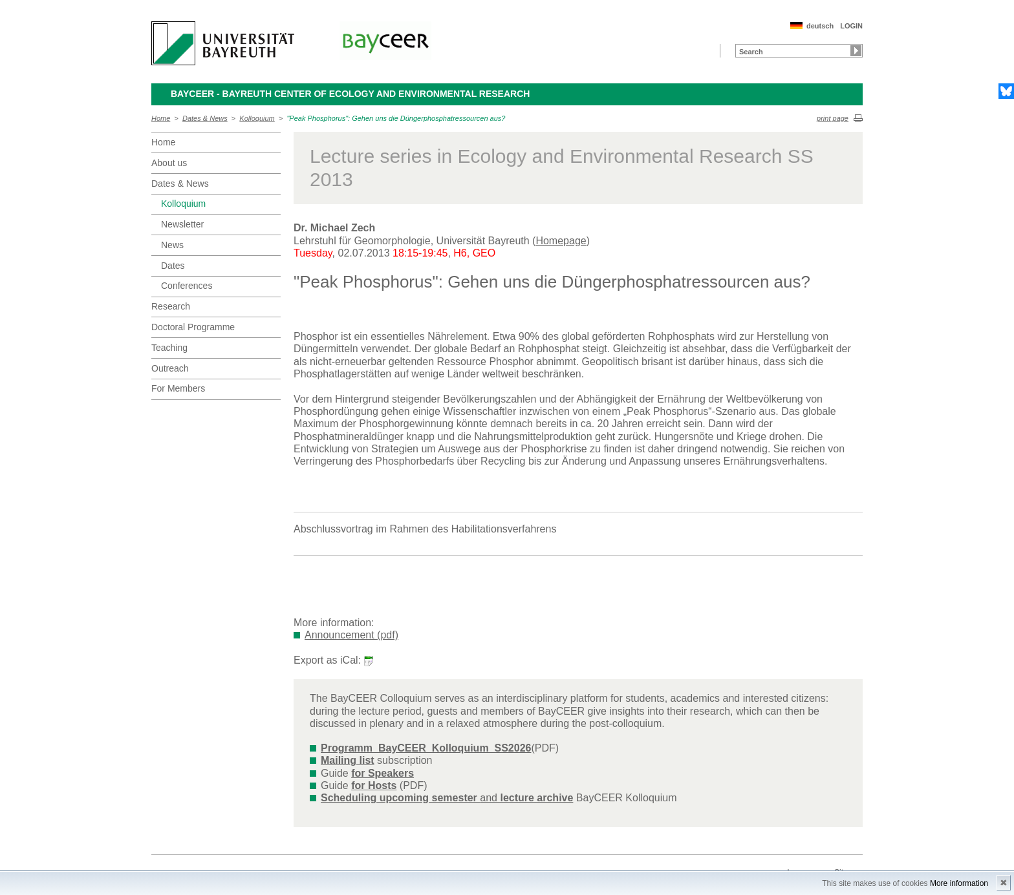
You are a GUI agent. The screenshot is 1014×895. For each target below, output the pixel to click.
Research (170, 306)
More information (959, 883)
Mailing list (347, 760)
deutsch (820, 26)
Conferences (186, 285)
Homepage (560, 240)
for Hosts (373, 785)
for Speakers (382, 773)
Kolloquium (256, 118)
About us (169, 163)
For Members (178, 388)
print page (832, 118)
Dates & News (205, 118)
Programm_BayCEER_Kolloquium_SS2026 (426, 747)
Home (160, 118)
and (447, 797)
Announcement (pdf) (351, 634)
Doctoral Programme (193, 327)
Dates (173, 265)
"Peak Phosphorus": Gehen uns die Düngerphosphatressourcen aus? (395, 118)
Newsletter (182, 224)
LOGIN (851, 26)
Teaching (169, 347)
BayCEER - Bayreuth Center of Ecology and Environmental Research (350, 94)
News (172, 245)
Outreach (170, 368)
